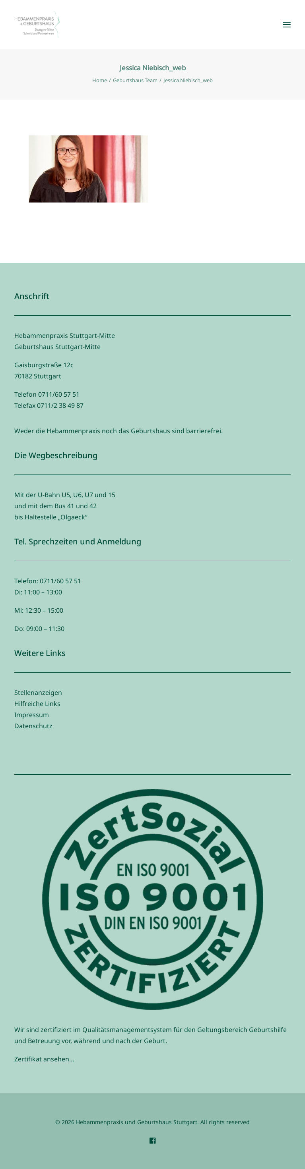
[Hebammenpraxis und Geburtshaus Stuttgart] (37, 25)
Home (99, 80)
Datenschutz (33, 725)
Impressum (31, 714)
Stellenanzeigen (38, 692)
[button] (286, 24)
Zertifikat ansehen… (44, 1059)
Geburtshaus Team (135, 80)
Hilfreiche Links (37, 703)
